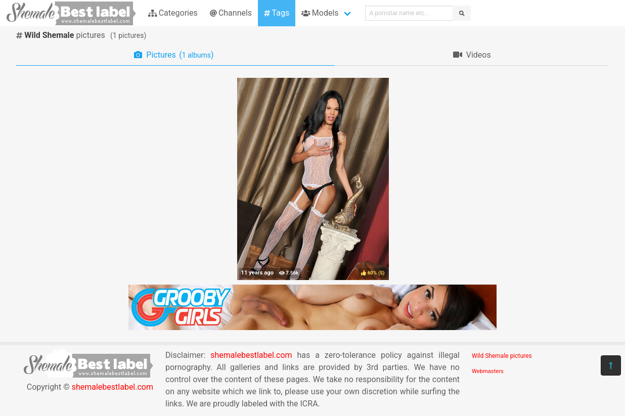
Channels (231, 13)
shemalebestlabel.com (112, 387)
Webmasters (488, 371)
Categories (173, 13)
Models (319, 13)
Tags (276, 13)
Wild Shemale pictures (502, 355)
